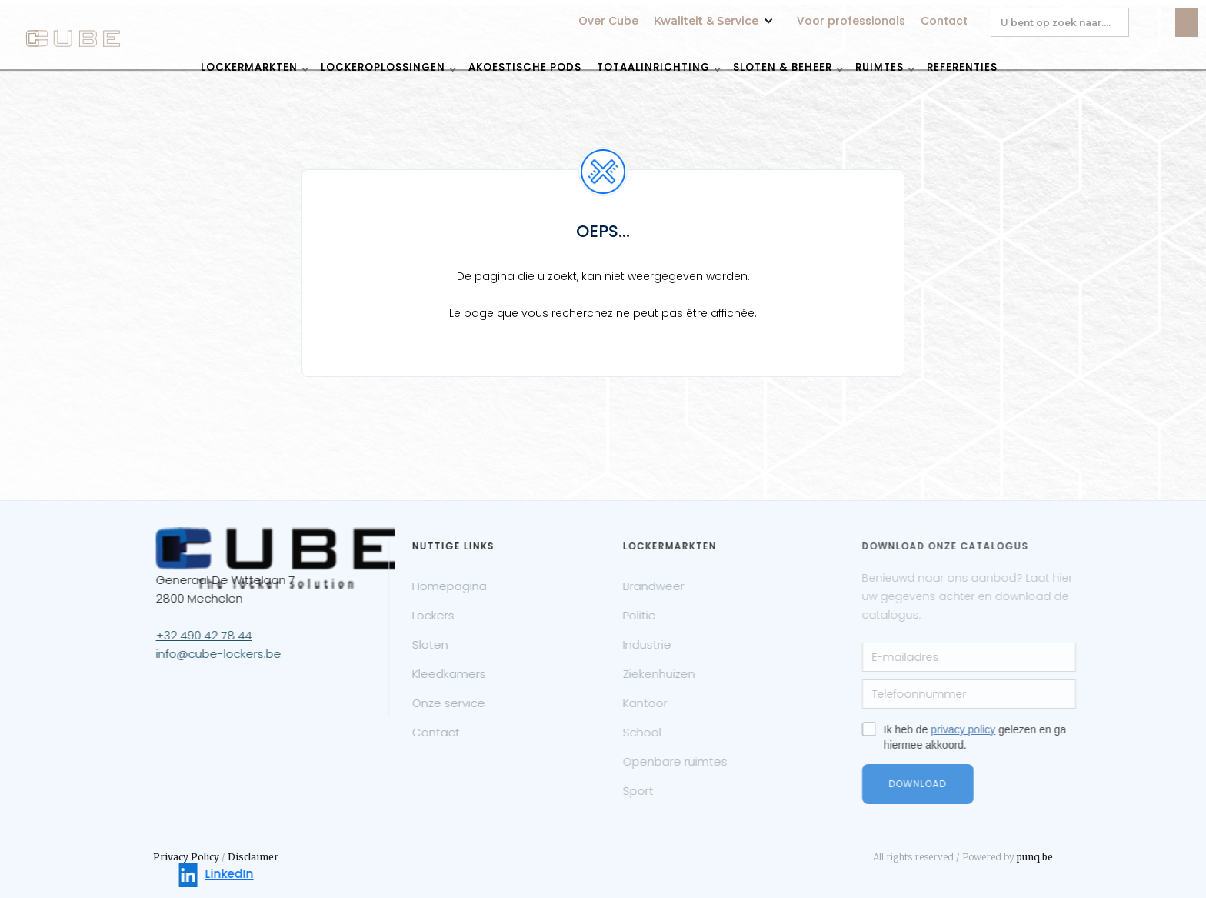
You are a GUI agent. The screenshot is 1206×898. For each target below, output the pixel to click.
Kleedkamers (469, 674)
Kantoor (676, 703)
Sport (669, 791)
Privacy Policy (186, 857)
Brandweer (684, 586)
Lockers (453, 615)
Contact (944, 20)
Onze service (468, 703)
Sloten (450, 644)
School (673, 732)
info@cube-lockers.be (231, 654)
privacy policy (1007, 729)
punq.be (1035, 857)
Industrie (678, 644)
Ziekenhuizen (690, 674)
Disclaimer (253, 857)
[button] (717, 13)
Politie (670, 615)
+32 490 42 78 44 (216, 635)
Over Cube (608, 20)
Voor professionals (851, 20)
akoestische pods (524, 67)
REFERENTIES (962, 67)
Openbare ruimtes (706, 761)
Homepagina (469, 586)
